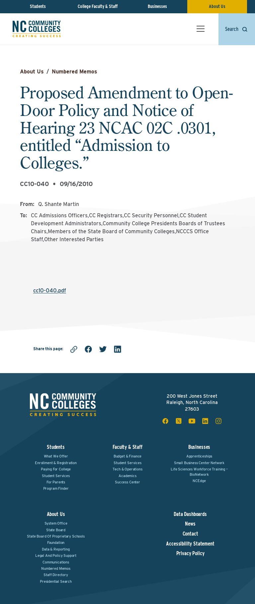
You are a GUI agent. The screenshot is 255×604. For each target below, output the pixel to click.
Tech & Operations (127, 469)
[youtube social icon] (192, 421)
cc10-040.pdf (49, 290)
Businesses (157, 6)
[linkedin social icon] (205, 421)
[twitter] (103, 349)
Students (38, 6)
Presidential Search (56, 581)
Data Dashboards (190, 514)
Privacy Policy (190, 553)
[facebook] (88, 349)
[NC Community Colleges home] (37, 29)
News (190, 524)
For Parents (55, 482)
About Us (217, 6)
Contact (190, 534)
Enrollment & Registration (56, 462)
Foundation (55, 542)
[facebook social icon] (165, 421)
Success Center (127, 482)
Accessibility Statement (190, 544)
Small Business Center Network (199, 462)
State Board (55, 530)
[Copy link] (74, 349)
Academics (127, 475)
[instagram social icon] (218, 421)
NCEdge (199, 480)
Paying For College (56, 469)
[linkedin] (118, 349)
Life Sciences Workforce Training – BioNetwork (199, 471)
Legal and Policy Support (55, 555)
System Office (55, 523)
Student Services (55, 475)
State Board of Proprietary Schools (56, 536)
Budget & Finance (127, 456)
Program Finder (56, 488)
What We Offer (56, 456)
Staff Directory (55, 574)
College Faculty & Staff (98, 6)
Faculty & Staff (127, 447)
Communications (55, 562)
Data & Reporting (55, 549)
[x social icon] (178, 421)
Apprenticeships (199, 456)
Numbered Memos (74, 71)
